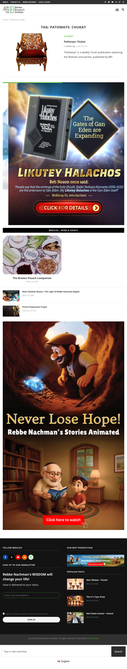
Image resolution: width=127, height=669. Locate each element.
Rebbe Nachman (30, 2)
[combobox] (55, 652)
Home (5, 20)
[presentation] (24, 605)
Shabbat (69, 36)
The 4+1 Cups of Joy (95, 597)
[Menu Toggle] (117, 10)
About (5, 2)
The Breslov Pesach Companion (32, 278)
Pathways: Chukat (75, 42)
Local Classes (45, 2)
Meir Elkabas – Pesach (97, 580)
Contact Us (15, 2)
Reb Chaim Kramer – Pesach (99, 613)
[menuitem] (63, 662)
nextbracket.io (93, 638)
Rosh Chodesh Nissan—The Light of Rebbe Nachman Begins (51, 292)
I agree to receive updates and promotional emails (26, 614)
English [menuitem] (65, 661)
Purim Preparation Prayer (34, 307)
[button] (6, 152)
